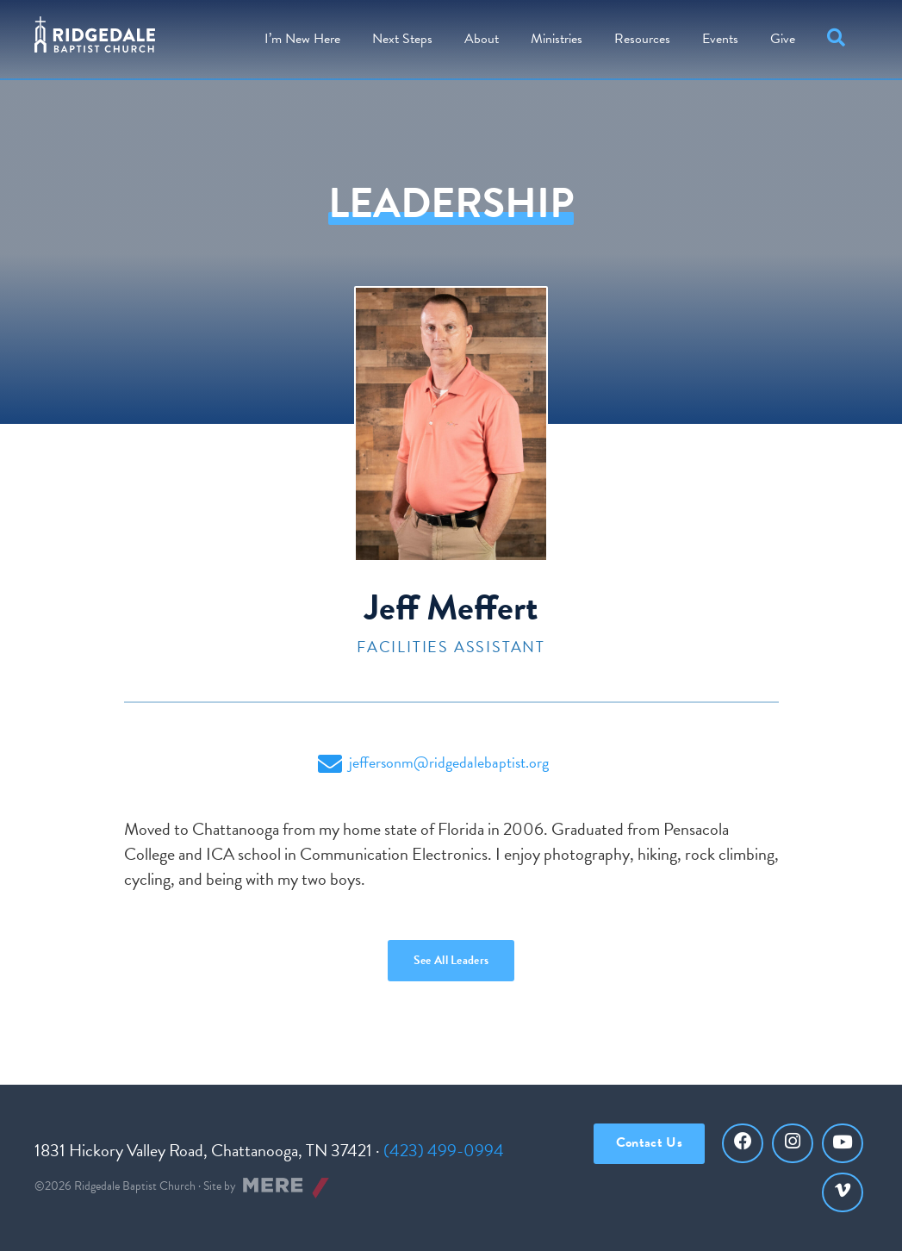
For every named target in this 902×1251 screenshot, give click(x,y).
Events (720, 38)
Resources (642, 38)
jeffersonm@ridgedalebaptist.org (433, 763)
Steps (402, 38)
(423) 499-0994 (443, 1150)
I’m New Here (302, 38)
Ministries (556, 38)
